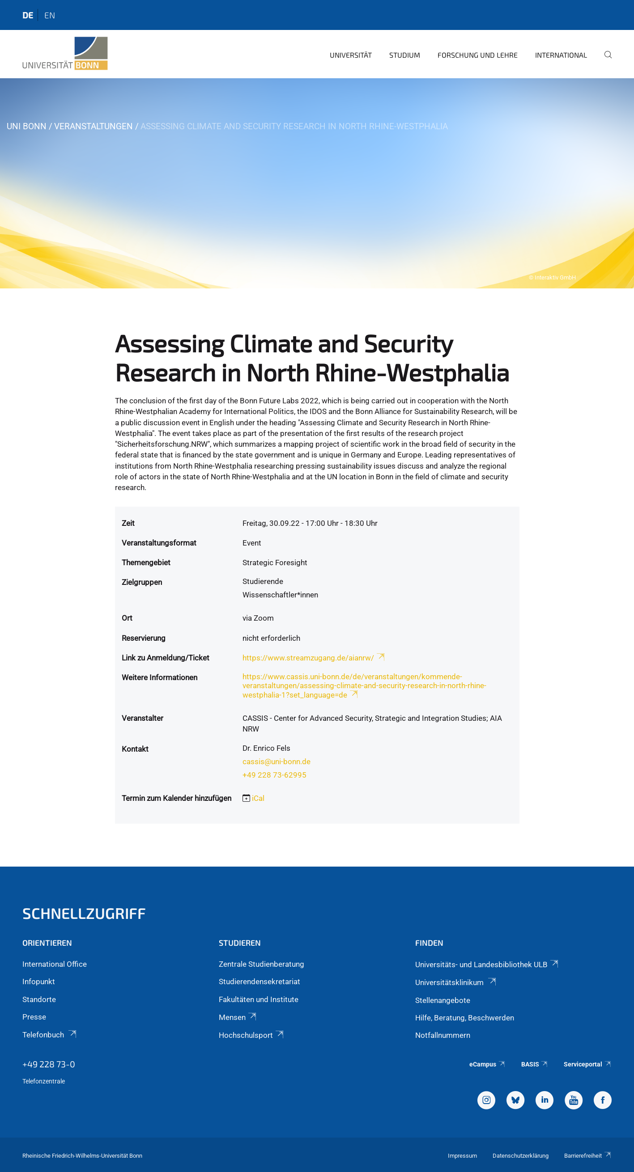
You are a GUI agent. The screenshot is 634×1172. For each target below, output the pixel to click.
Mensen (238, 1017)
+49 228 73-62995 (274, 774)
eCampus (487, 1064)
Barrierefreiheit (588, 1155)
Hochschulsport (252, 1035)
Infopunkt (38, 981)
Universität (351, 55)
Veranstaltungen (93, 126)
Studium (404, 55)
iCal (258, 798)
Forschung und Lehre (478, 55)
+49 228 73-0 (48, 1063)
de (27, 15)
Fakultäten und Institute (258, 999)
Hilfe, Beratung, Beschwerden (464, 1017)
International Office (54, 964)
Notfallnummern (442, 1035)
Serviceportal (588, 1064)
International (561, 55)
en (49, 15)
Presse (34, 1016)
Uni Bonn (27, 126)
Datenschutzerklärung (521, 1155)
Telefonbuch (50, 1034)
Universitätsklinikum (456, 982)
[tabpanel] (317, 183)
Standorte (39, 999)
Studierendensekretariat (259, 981)
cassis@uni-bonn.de (277, 761)
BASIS (535, 1064)
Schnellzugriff (84, 913)
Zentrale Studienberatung (261, 964)
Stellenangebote (442, 1000)
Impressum (462, 1155)
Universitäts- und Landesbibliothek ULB (487, 964)
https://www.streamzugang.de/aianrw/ (314, 657)
